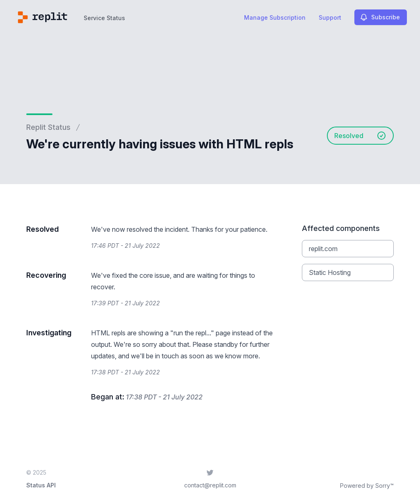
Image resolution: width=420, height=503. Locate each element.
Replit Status (48, 127)
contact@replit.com (210, 485)
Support (330, 17)
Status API (41, 485)
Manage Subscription (275, 17)
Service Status (104, 17)
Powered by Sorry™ (367, 485)
